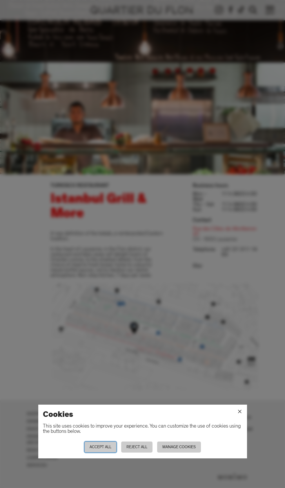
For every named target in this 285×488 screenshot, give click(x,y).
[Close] (240, 411)
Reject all (136, 446)
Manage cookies (179, 446)
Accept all (100, 446)
